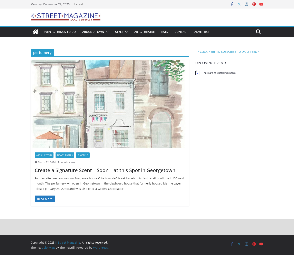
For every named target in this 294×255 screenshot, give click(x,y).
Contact (181, 32)
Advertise (201, 32)
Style (119, 32)
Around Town (93, 32)
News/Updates (64, 155)
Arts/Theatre (144, 32)
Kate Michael (68, 162)
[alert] (229, 72)
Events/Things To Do (60, 32)
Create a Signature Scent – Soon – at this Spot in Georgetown (105, 170)
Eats (164, 32)
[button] (106, 32)
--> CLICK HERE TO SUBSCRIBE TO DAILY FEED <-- (228, 52)
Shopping (83, 155)
